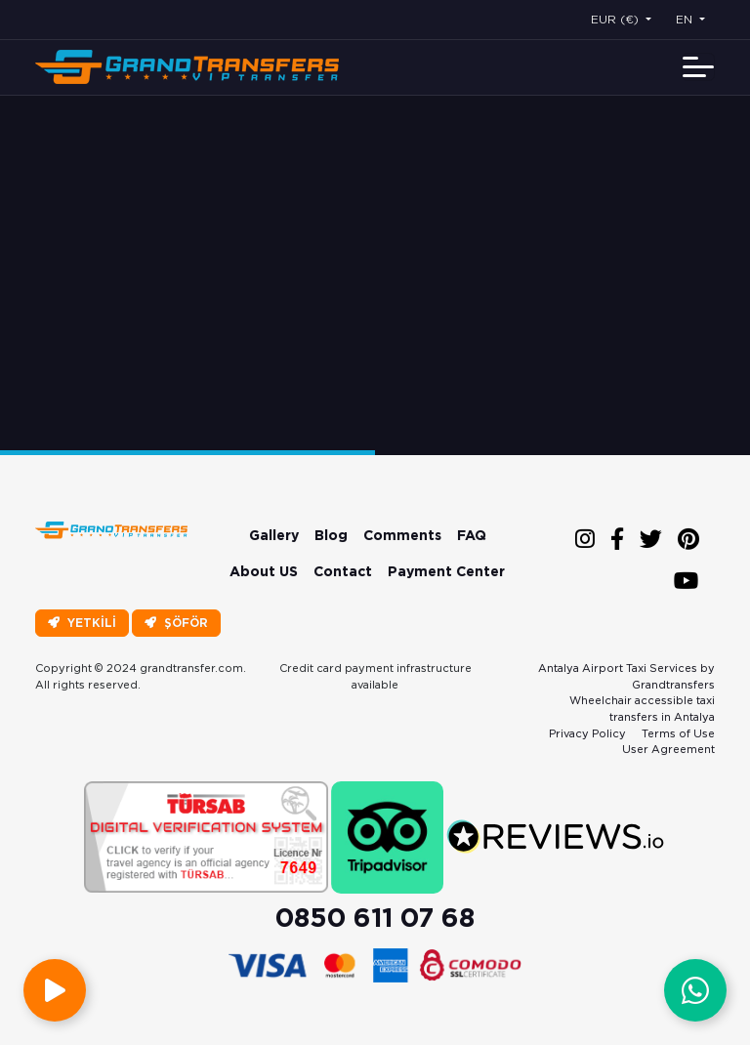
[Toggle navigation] (698, 67)
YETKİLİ (82, 622)
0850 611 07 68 (375, 917)
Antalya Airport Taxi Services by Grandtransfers (626, 676)
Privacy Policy (587, 733)
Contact (342, 571)
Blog (331, 535)
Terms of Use (678, 733)
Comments (402, 535)
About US (263, 571)
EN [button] (686, 19)
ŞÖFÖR (176, 622)
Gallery (274, 535)
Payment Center (446, 571)
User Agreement (668, 749)
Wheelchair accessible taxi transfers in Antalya (642, 708)
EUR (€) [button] (617, 19)
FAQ (471, 535)
